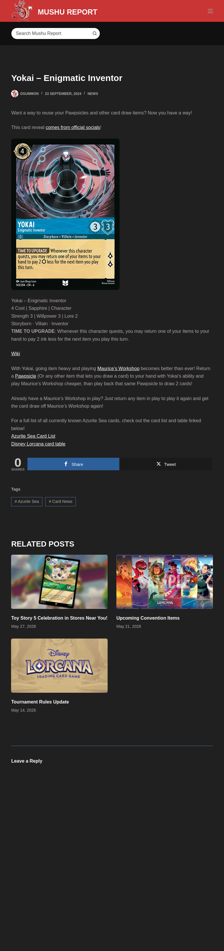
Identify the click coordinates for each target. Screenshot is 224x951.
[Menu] (210, 11)
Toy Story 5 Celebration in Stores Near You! (59, 618)
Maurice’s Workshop (118, 368)
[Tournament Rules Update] (59, 666)
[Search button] (94, 33)
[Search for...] (49, 33)
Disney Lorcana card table (38, 443)
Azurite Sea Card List (33, 436)
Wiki (15, 353)
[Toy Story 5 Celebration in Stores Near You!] (59, 582)
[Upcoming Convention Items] (164, 582)
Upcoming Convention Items (148, 618)
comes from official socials (73, 127)
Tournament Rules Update (40, 701)
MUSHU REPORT (80, 11)
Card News (60, 501)
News (93, 94)
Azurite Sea (27, 501)
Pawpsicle (25, 376)
